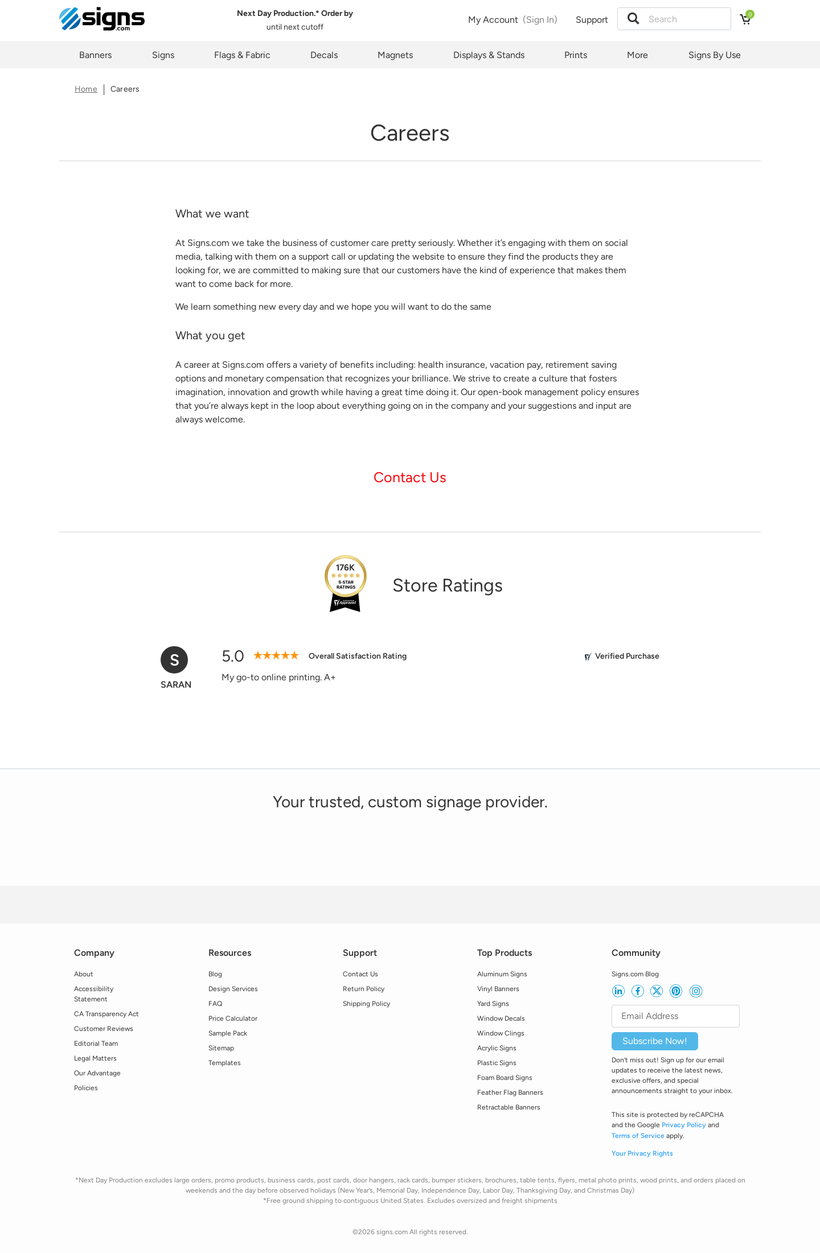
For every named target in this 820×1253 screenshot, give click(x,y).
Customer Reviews (103, 1029)
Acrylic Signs (496, 1048)
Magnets (395, 55)
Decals (324, 55)
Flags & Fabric (242, 55)
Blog (215, 974)
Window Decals (501, 1018)
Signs (163, 55)
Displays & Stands (488, 55)
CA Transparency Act (106, 1014)
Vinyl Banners (498, 989)
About (83, 974)
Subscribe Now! (654, 1041)
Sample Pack (227, 1033)
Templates (224, 1063)
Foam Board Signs (504, 1078)
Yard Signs (493, 1004)
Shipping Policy (366, 1004)
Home (86, 89)
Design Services (233, 989)
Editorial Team (96, 1043)
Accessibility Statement (93, 994)
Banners (95, 55)
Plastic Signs (496, 1063)
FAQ (215, 1004)
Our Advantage (97, 1073)
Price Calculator (232, 1018)
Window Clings (500, 1033)
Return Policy (363, 989)
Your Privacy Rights (642, 1153)
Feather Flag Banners (510, 1092)
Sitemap (221, 1048)
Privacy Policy (684, 1125)
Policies (86, 1088)
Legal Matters (95, 1058)
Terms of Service (638, 1136)
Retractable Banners (508, 1107)
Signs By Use (714, 55)
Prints (575, 55)
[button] (633, 18)
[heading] (410, 132)
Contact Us (410, 477)
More (637, 55)
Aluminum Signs (502, 974)
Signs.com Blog (635, 974)
